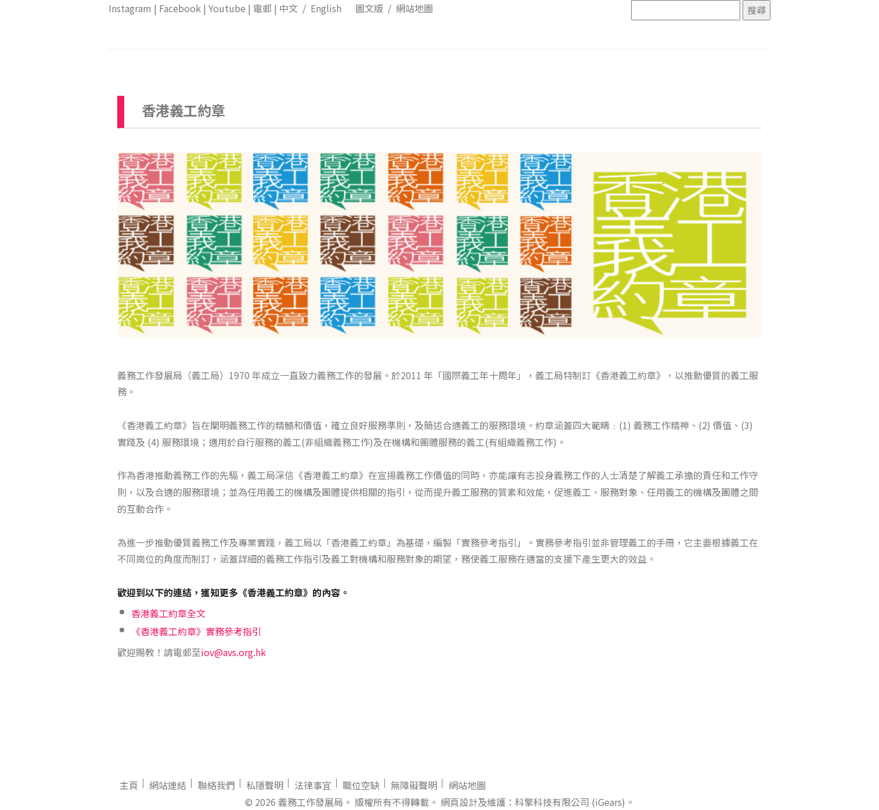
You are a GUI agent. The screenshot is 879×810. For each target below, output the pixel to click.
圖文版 (369, 8)
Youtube (227, 8)
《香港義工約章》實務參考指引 (196, 631)
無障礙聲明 (414, 785)
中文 (288, 8)
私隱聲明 (264, 785)
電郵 (262, 8)
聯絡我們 (216, 785)
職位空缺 (361, 785)
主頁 (129, 785)
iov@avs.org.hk (233, 652)
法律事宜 (313, 785)
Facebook (180, 8)
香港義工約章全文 (168, 613)
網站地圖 (414, 8)
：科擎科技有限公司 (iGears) (565, 802)
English (326, 8)
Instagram (130, 8)
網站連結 (167, 785)
